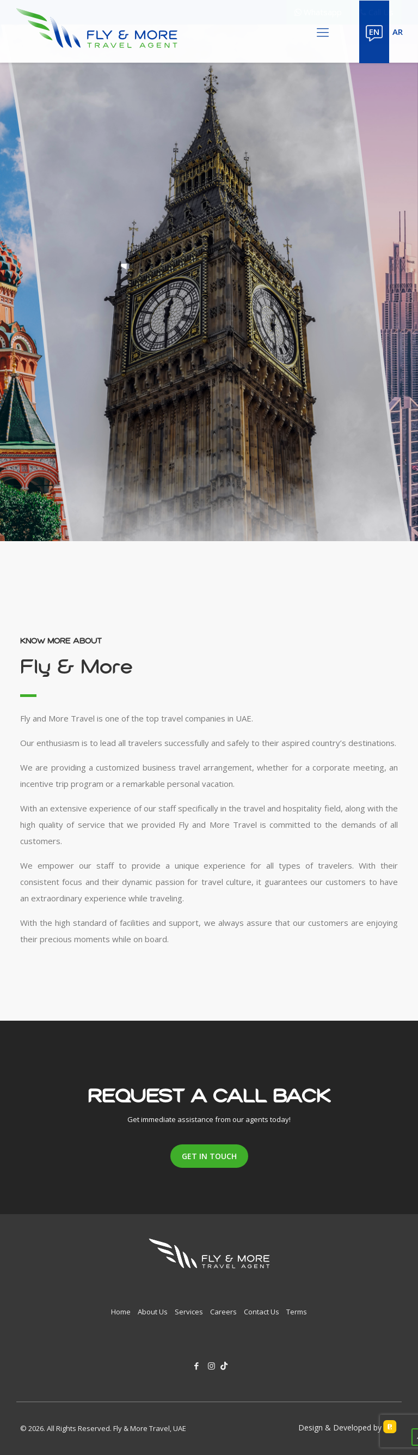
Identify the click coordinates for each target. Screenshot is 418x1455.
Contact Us (261, 1312)
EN (374, 31)
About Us (153, 1312)
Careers (223, 1312)
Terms (296, 1312)
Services (189, 1312)
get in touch (209, 1156)
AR (397, 31)
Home (121, 1312)
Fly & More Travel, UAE (149, 1428)
